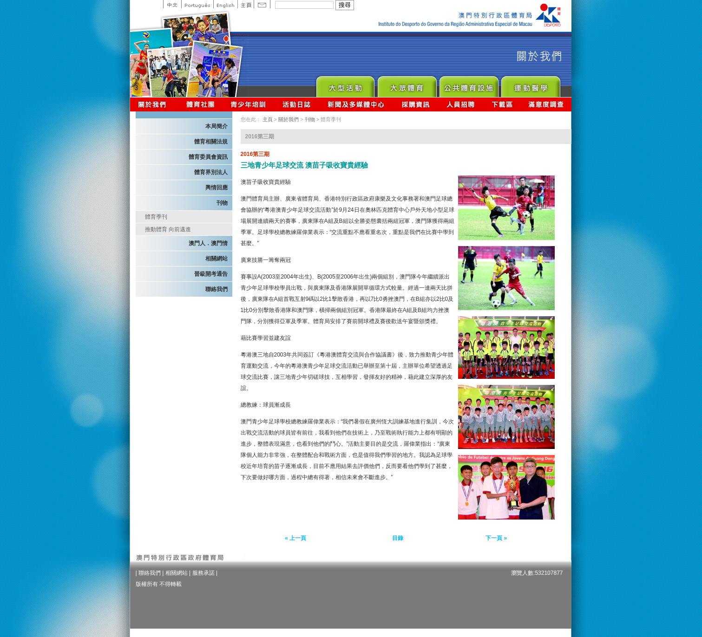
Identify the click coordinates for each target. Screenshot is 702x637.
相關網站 (216, 258)
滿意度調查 (546, 104)
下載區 (502, 104)
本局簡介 (216, 126)
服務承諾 (203, 573)
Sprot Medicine (530, 84)
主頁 (245, 4)
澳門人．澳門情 (208, 243)
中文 (172, 4)
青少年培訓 (248, 104)
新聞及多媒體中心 (356, 104)
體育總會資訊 (200, 104)
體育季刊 (156, 217)
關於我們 (154, 104)
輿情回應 (216, 187)
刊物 (222, 203)
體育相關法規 (211, 141)
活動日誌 (297, 104)
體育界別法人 (211, 172)
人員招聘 (461, 104)
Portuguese (197, 4)
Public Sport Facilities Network (468, 84)
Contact (262, 4)
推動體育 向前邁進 (168, 229)
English (225, 4)
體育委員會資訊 (208, 157)
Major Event (345, 84)
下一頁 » (496, 538)
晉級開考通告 (211, 274)
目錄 (397, 538)
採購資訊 (416, 104)
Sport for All (407, 84)
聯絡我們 (216, 289)
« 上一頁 (295, 538)
